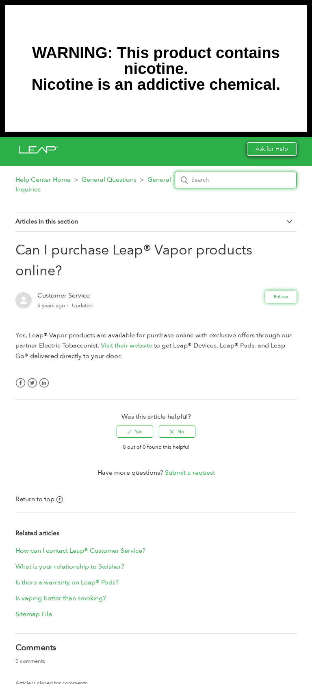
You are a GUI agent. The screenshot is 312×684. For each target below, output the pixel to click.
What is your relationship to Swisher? (69, 566)
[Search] (236, 180)
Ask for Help (272, 149)
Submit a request (190, 472)
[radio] (135, 432)
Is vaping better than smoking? (60, 598)
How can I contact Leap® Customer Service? (80, 550)
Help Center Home (43, 179)
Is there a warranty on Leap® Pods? (67, 582)
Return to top (39, 499)
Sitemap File (33, 614)
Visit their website (126, 345)
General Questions (109, 179)
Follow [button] (281, 296)
